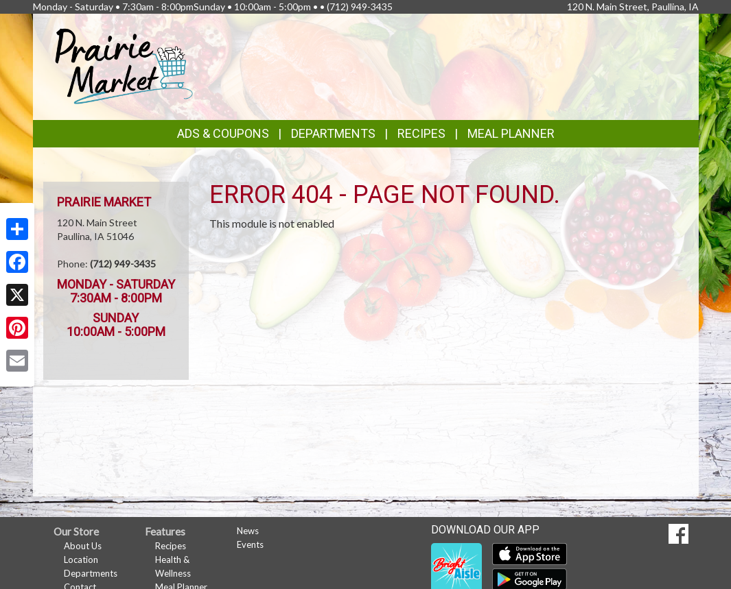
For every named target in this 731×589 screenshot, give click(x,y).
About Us (83, 545)
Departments (90, 573)
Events (250, 544)
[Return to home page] (125, 65)
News (248, 530)
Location (81, 559)
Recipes (421, 133)
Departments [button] (333, 133)
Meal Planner (511, 133)
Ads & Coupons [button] (223, 133)
